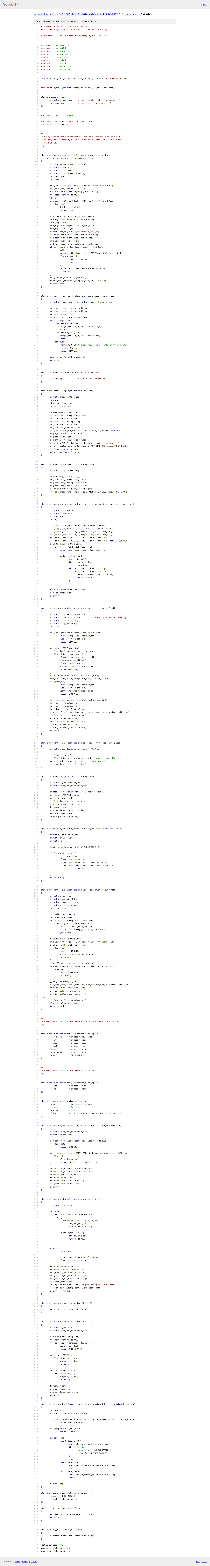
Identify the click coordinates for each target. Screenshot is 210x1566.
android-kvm (41, 14)
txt (198, 1561)
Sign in (204, 4)
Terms (34, 1561)
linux (55, 14)
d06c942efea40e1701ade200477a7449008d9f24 (89, 14)
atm (137, 14)
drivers (128, 14)
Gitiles (17, 1561)
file (93, 21)
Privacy (25, 1561)
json (204, 1561)
